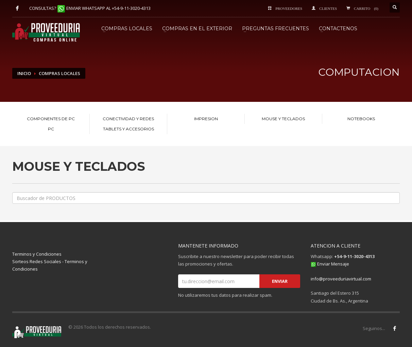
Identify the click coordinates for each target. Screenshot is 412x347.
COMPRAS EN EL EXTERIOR (197, 28)
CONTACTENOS (338, 28)
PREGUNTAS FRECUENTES (275, 28)
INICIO (24, 73)
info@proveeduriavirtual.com (341, 279)
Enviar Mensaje (333, 264)
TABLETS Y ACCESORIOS (128, 128)
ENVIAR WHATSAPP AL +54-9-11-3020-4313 (108, 8)
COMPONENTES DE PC (51, 118)
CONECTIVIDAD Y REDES (128, 118)
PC (51, 128)
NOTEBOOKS (361, 118)
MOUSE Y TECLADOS (283, 118)
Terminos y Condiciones (37, 254)
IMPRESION (206, 118)
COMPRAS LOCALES (126, 28)
